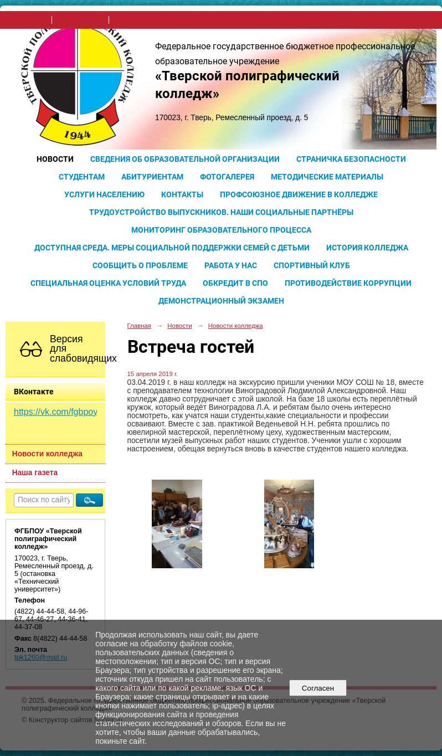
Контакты (182, 194)
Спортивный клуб (312, 265)
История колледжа (367, 247)
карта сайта (133, 20)
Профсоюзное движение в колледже (299, 194)
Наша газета (35, 473)
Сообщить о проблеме (140, 265)
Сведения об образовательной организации (185, 159)
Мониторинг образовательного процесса (221, 229)
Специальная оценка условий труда (108, 283)
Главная (139, 325)
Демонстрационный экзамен (221, 300)
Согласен (317, 688)
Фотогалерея (227, 176)
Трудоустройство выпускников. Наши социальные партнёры (221, 212)
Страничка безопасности (351, 159)
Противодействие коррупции (348, 283)
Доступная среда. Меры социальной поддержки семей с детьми (172, 247)
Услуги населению (104, 194)
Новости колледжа (47, 454)
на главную (29, 20)
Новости (55, 159)
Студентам (82, 176)
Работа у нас (230, 265)
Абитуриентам (152, 176)
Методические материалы (327, 176)
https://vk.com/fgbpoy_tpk (64, 411)
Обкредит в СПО (235, 283)
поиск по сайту (80, 20)
